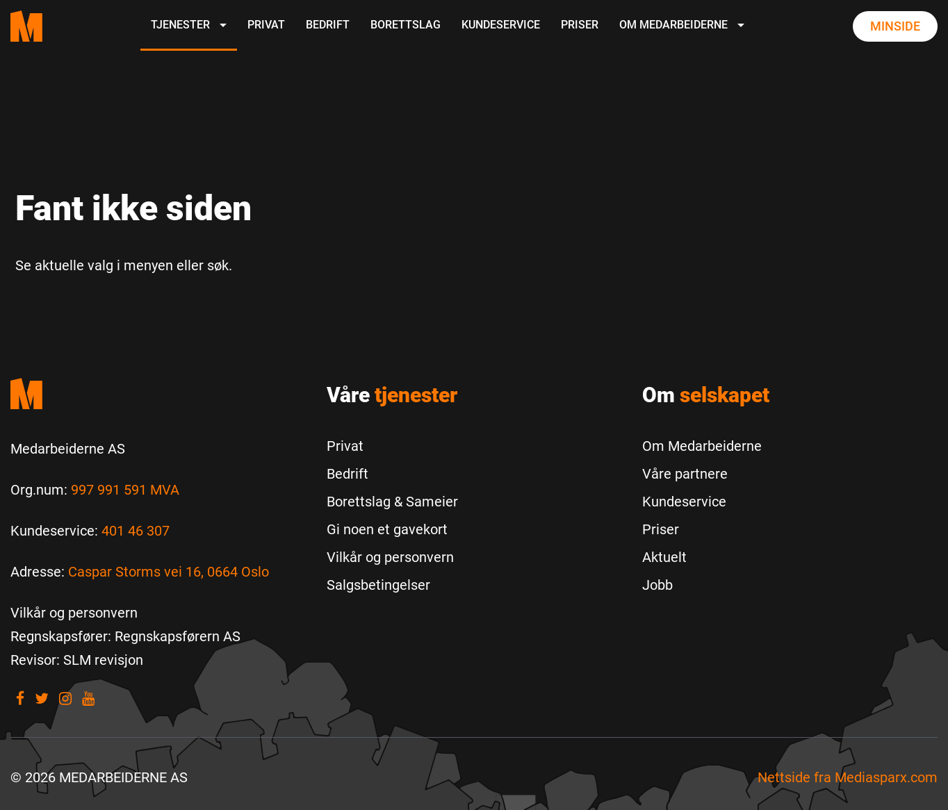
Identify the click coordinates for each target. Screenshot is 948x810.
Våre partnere (685, 473)
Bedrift (328, 24)
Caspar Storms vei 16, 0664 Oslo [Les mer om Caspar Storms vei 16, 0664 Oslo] (168, 571)
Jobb (657, 585)
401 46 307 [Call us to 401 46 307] (135, 530)
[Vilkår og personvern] (74, 612)
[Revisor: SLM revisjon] (76, 660)
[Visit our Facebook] (20, 698)
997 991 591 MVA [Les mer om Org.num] (125, 489)
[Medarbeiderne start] (158, 393)
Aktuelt (664, 557)
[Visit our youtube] (88, 698)
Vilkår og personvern (390, 557)
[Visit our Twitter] (42, 698)
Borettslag (405, 24)
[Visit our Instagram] (65, 698)
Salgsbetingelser (378, 585)
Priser (579, 24)
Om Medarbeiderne (681, 24)
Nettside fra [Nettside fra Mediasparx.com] (848, 777)
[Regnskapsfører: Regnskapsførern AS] (125, 636)
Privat (266, 24)
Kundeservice (500, 24)
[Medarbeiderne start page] (26, 26)
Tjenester (189, 24)
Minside (895, 26)
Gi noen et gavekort (387, 529)
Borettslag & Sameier (392, 501)
